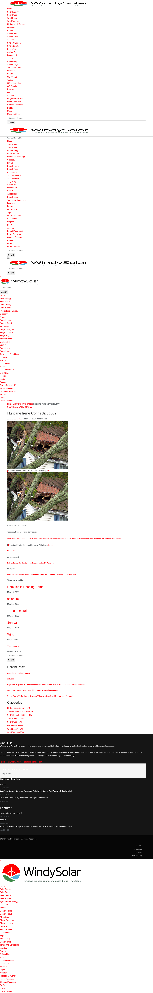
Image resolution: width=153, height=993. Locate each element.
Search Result (13, 37)
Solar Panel (12, 15)
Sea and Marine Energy (20, 711)
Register (11, 89)
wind (109, 538)
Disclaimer (138, 852)
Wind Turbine (13, 21)
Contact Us (138, 849)
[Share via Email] (50, 471)
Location (11, 71)
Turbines (13, 646)
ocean (57, 538)
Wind (10, 634)
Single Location (14, 46)
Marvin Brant (18, 419)
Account (10, 96)
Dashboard (12, 55)
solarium (82, 538)
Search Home (13, 34)
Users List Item (13, 114)
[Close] (0, 276)
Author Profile (13, 52)
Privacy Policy (137, 855)
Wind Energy (12, 18)
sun (87, 538)
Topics (10, 80)
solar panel (74, 538)
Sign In (10, 58)
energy (10, 538)
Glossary (11, 27)
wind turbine (116, 538)
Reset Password (14, 102)
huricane (16, 538)
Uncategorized (15, 725)
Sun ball (12, 622)
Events (10, 30)
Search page (12, 65)
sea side (66, 538)
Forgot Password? (15, 99)
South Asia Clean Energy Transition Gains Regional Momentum (32, 690)
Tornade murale (17, 610)
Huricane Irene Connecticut (31, 538)
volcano (104, 538)
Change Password (15, 105)
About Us (139, 846)
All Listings (12, 40)
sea (61, 538)
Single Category (14, 43)
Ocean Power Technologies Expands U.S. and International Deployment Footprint (40, 696)
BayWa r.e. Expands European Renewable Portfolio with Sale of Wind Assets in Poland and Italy (46, 685)
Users (9, 111)
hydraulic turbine (48, 538)
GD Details (12, 86)
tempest (92, 538)
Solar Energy (13, 12)
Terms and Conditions (16, 68)
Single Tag (11, 49)
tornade (98, 538)
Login (9, 92)
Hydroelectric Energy (16, 24)
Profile (10, 108)
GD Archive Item (14, 83)
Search (11, 122)
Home (10, 9)
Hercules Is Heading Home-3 (26, 587)
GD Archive (12, 77)
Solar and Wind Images (23, 404)
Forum (10, 74)
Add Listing (12, 61)
